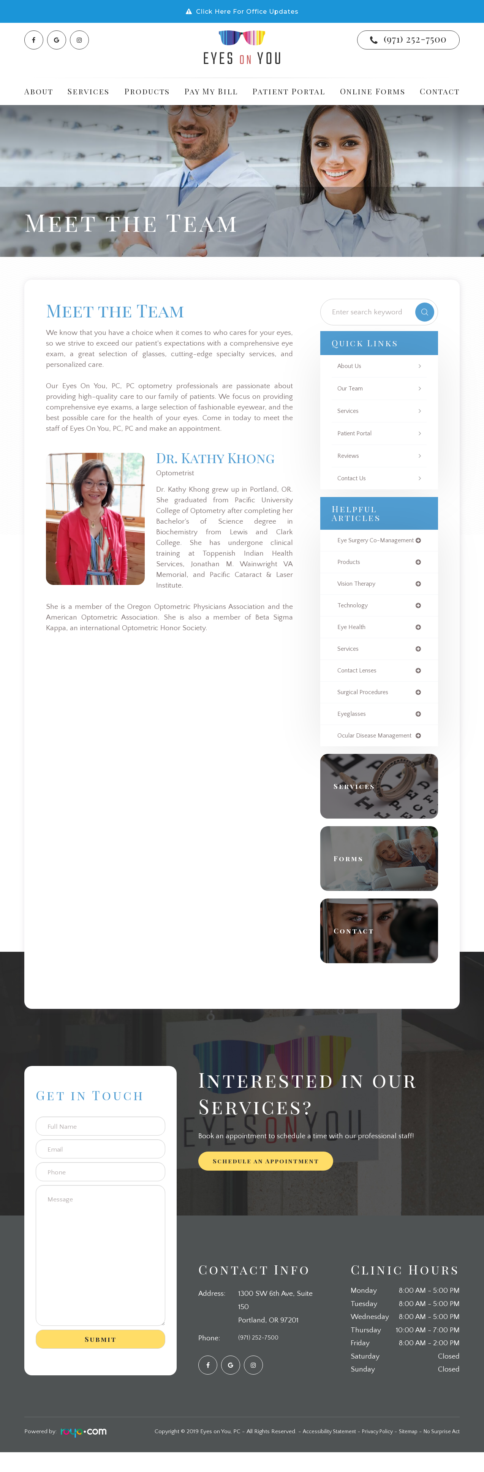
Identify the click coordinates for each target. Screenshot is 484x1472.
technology (354, 614)
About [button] (38, 91)
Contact (440, 91)
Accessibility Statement (315, 1451)
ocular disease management (359, 751)
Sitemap (402, 1451)
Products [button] (147, 91)
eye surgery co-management (361, 544)
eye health (353, 636)
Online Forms (372, 91)
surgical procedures (366, 703)
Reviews (349, 455)
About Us (351, 366)
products (350, 569)
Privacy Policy (368, 1451)
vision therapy (359, 592)
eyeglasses (353, 726)
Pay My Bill (211, 91)
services (349, 659)
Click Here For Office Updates (247, 11)
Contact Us (353, 478)
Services (349, 411)
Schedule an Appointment (266, 1180)
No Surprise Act (439, 1451)
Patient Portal (288, 91)
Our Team (351, 388)
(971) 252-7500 (415, 38)
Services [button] (88, 91)
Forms (353, 878)
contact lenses (359, 681)
